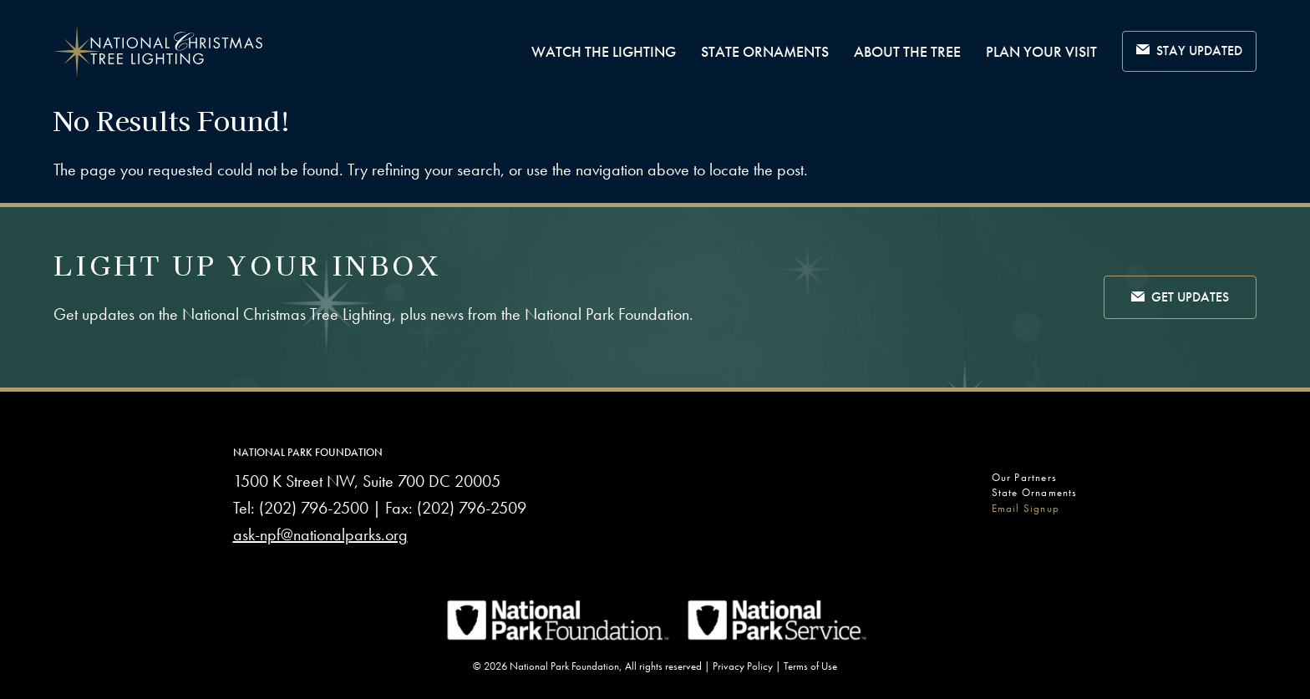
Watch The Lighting (603, 51)
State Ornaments (765, 51)
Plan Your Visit (1041, 51)
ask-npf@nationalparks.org (320, 534)
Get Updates (1180, 298)
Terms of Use (810, 666)
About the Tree (907, 51)
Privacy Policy (743, 666)
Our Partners (1024, 477)
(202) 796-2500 (313, 508)
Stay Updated (1189, 51)
